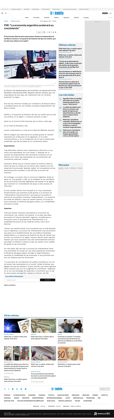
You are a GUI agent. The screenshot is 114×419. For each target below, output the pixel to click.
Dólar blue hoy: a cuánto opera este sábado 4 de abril (70, 50)
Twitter (5, 389)
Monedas (61, 168)
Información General (54, 398)
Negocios (66, 17)
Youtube (21, 389)
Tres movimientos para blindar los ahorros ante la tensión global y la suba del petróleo (43, 376)
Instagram (12, 389)
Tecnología (90, 398)
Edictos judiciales (65, 401)
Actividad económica (16, 9)
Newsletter (110, 17)
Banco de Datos (63, 395)
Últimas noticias (19, 395)
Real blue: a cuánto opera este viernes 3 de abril (69, 365)
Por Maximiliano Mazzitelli (37, 381)
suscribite (105, 13)
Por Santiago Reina (8, 373)
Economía (36, 17)
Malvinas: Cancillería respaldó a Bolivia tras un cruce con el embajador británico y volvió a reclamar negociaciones (72, 123)
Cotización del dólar (84, 9)
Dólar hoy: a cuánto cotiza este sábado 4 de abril (70, 56)
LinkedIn (17, 389)
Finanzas (46, 17)
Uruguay (86, 17)
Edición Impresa (38, 398)
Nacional (7, 398)
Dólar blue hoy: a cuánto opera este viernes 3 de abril (15, 380)
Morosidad (26, 9)
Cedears (80, 168)
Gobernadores (35, 9)
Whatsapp (25, 389)
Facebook (8, 389)
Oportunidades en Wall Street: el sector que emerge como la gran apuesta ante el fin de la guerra (70, 74)
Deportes (25, 398)
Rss (99, 398)
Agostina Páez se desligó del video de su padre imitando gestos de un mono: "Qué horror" (72, 101)
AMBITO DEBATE (72, 406)
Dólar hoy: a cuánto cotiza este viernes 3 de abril (42, 365)
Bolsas (67, 168)
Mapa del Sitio (9, 401)
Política (56, 17)
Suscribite (48, 279)
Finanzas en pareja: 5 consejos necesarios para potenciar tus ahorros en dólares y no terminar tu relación (70, 340)
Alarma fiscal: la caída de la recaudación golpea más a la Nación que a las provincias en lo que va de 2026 (70, 85)
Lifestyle (104, 395)
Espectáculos (78, 398)
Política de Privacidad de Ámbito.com (30, 401)
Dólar (27, 17)
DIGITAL (39, 406)
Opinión (76, 17)
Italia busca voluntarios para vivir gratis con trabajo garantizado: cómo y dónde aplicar (71, 133)
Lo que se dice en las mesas (69, 9)
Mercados (75, 395)
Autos (67, 398)
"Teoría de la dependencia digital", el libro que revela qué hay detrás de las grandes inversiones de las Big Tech (70, 64)
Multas (77, 401)
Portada (7, 395)
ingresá (110, 13)
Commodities (73, 168)
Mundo (16, 398)
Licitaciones (87, 401)
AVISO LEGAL (51, 401)
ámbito (6, 21)
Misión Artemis (56, 9)
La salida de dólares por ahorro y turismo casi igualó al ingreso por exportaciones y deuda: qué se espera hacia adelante (72, 112)
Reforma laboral (46, 9)
